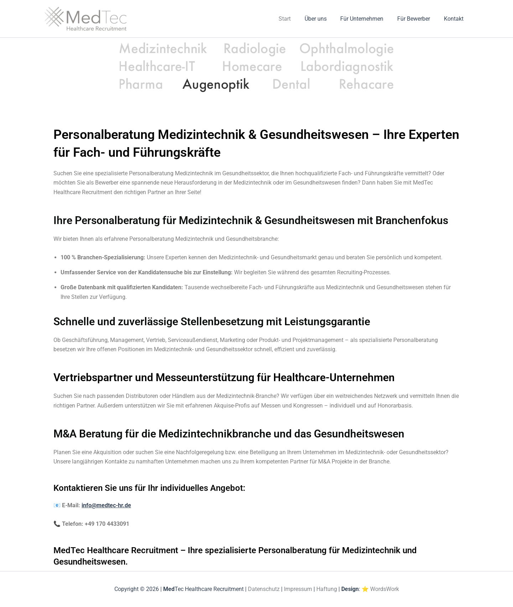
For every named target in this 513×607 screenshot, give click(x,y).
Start (295, 18)
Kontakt (455, 18)
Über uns (324, 18)
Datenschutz (264, 589)
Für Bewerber (417, 18)
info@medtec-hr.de (106, 505)
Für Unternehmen (367, 18)
